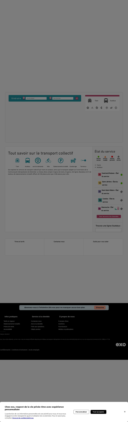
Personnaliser (81, 412)
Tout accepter (98, 412)
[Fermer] (125, 411)
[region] (64, 412)
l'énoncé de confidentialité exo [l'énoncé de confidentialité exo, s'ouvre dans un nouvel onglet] (24, 418)
